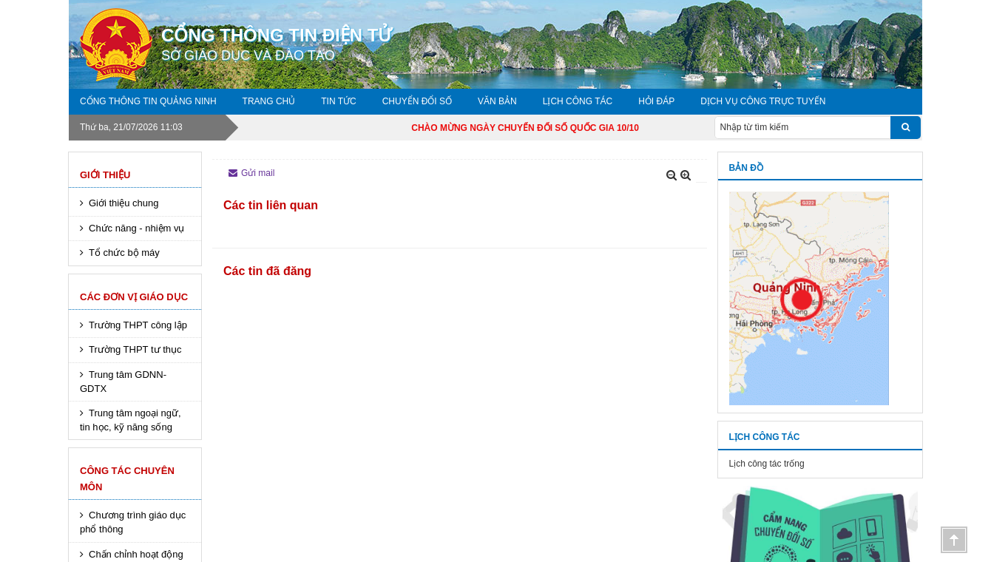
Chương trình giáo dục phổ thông (133, 522)
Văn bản (497, 101)
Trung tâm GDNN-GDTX (123, 381)
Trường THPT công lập (138, 325)
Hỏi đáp (656, 101)
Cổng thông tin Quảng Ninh (148, 101)
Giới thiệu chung (124, 203)
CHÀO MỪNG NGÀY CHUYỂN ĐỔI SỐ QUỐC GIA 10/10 (538, 128)
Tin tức (338, 101)
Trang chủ (269, 101)
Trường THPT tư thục (135, 349)
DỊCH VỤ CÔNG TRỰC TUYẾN (762, 101)
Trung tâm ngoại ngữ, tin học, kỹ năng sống (130, 420)
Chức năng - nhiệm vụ (137, 228)
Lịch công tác (577, 101)
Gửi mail (251, 173)
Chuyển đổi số (417, 101)
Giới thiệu (105, 174)
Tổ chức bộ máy (124, 252)
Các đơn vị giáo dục (134, 296)
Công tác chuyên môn (127, 478)
